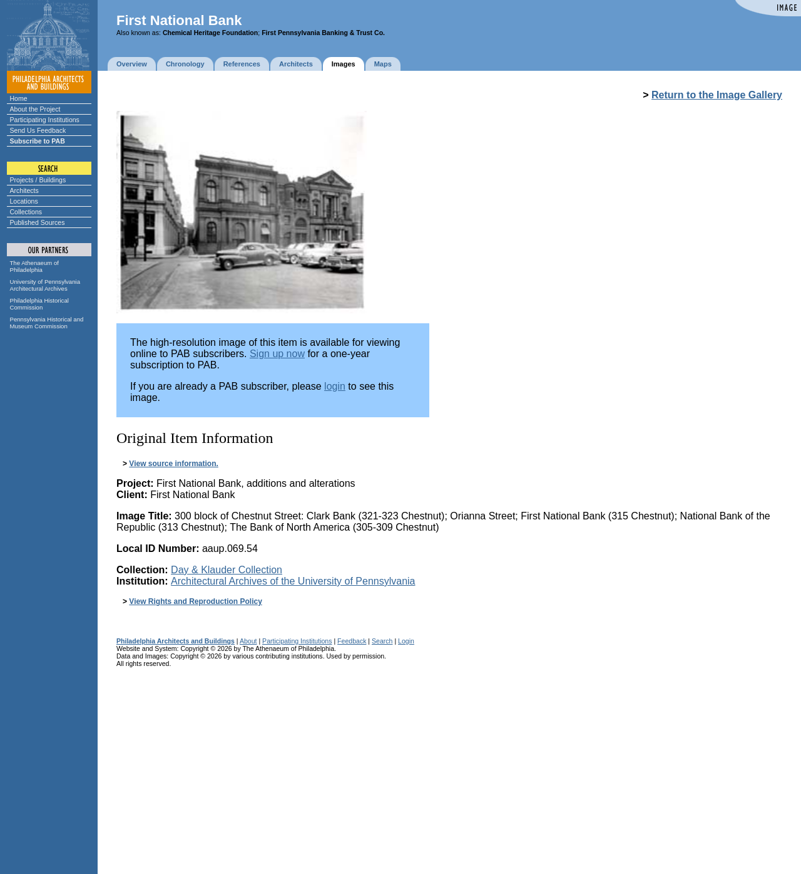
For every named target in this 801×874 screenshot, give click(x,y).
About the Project (35, 109)
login (334, 386)
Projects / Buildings (38, 180)
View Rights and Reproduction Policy (195, 601)
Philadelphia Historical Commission (39, 304)
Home (19, 98)
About (248, 641)
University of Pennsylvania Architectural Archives (45, 285)
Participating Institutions (44, 119)
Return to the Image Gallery (716, 95)
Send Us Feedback (38, 130)
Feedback (351, 641)
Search (382, 641)
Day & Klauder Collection (226, 569)
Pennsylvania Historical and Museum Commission (47, 323)
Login (406, 641)
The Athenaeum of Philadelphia (34, 266)
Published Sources (37, 222)
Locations (24, 201)
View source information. (173, 463)
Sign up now (277, 353)
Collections (26, 212)
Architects (24, 190)
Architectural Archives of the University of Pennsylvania (293, 581)
